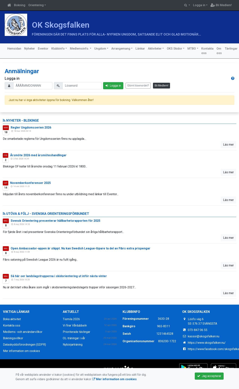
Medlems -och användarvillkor (22, 332)
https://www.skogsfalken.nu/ (207, 342)
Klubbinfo (58, 48)
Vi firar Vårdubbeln (75, 325)
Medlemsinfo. (79, 48)
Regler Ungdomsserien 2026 (31, 127)
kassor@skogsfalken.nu (203, 336)
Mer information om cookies (21, 351)
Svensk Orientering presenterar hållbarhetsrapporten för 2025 (55, 220)
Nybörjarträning (72, 344)
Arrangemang (120, 48)
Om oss (219, 51)
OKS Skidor (174, 48)
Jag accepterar (209, 376)
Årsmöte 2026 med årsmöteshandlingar (38, 155)
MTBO (191, 48)
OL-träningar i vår (74, 338)
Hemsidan (14, 48)
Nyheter (29, 48)
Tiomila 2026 (71, 319)
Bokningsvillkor (13, 338)
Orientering (36, 5)
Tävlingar (231, 48)
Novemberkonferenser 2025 (30, 183)
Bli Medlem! (221, 5)
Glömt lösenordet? (138, 85)
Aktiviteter (155, 48)
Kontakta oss (207, 51)
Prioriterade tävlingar (76, 332)
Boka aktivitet (12, 319)
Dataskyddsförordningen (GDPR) (24, 344)
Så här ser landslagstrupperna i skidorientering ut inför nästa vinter (59, 276)
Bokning (19, 5)
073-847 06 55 (197, 330)
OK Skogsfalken (66, 24)
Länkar (140, 48)
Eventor (43, 48)
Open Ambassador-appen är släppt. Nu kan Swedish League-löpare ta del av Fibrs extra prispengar (80, 248)
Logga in (199, 5)
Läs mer (228, 144)
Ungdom (100, 48)
